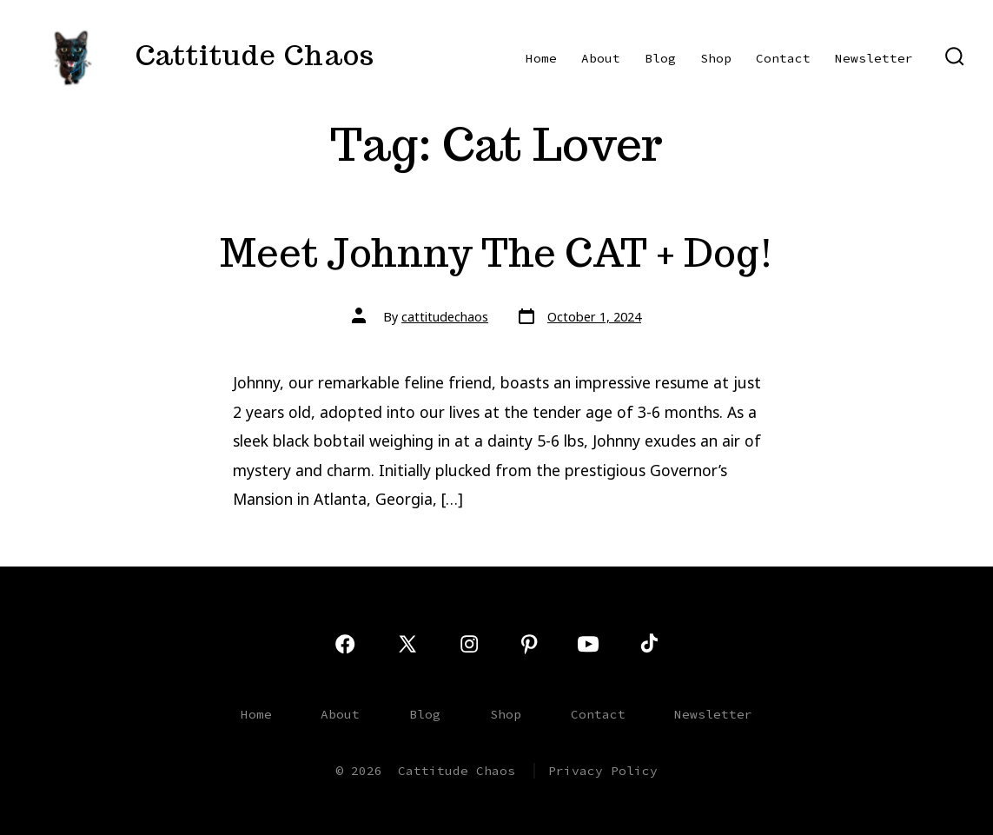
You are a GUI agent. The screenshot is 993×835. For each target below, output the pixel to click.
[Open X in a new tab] (407, 644)
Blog (660, 58)
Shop (716, 58)
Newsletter (874, 58)
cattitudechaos (444, 316)
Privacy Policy (603, 771)
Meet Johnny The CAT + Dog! (497, 252)
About (600, 58)
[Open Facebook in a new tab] (345, 644)
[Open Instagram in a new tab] (469, 644)
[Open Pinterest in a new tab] (529, 644)
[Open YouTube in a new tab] (588, 644)
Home (541, 58)
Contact (783, 58)
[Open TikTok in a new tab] (647, 644)
